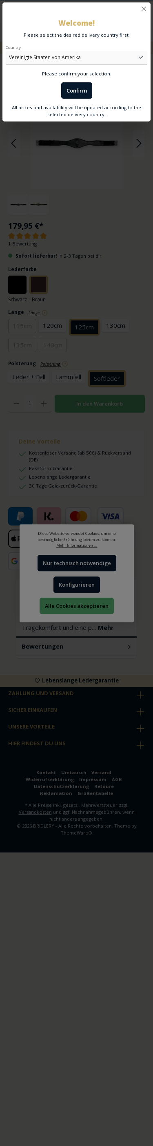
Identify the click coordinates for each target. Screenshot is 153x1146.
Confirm (77, 90)
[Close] (144, 8)
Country (13, 47)
